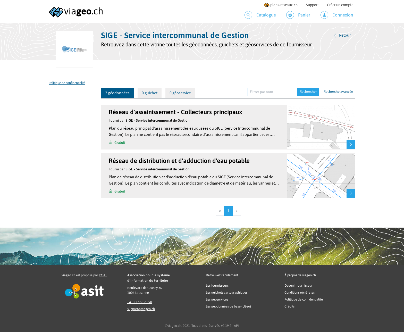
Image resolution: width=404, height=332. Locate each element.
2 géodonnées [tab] (117, 93)
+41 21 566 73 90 (139, 302)
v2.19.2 (226, 326)
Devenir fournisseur (298, 285)
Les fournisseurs (217, 285)
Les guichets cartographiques (226, 292)
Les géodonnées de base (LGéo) (228, 306)
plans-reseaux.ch (280, 5)
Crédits (289, 306)
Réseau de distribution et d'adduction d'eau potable (179, 160)
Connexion (337, 15)
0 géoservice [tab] (180, 93)
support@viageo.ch (141, 309)
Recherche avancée (338, 91)
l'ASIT (103, 275)
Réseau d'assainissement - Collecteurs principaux (175, 112)
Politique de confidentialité (67, 83)
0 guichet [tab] (149, 93)
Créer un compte (340, 5)
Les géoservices (217, 299)
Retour (345, 35)
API (236, 326)
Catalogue (260, 15)
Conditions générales (299, 292)
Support (312, 5)
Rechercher (308, 91)
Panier (298, 15)
